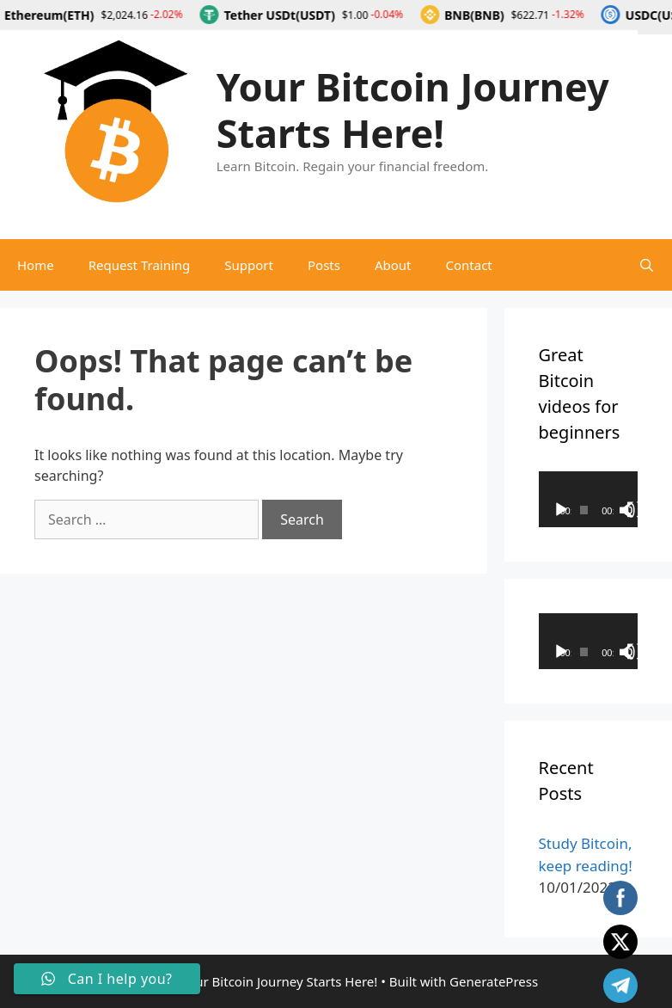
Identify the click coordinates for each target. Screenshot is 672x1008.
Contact (469, 265)
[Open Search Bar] (646, 265)
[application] (588, 499)
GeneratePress (493, 981)
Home (35, 265)
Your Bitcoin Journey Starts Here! (413, 109)
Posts (324, 265)
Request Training (140, 265)
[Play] (561, 510)
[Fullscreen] (635, 510)
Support (248, 265)
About (393, 265)
